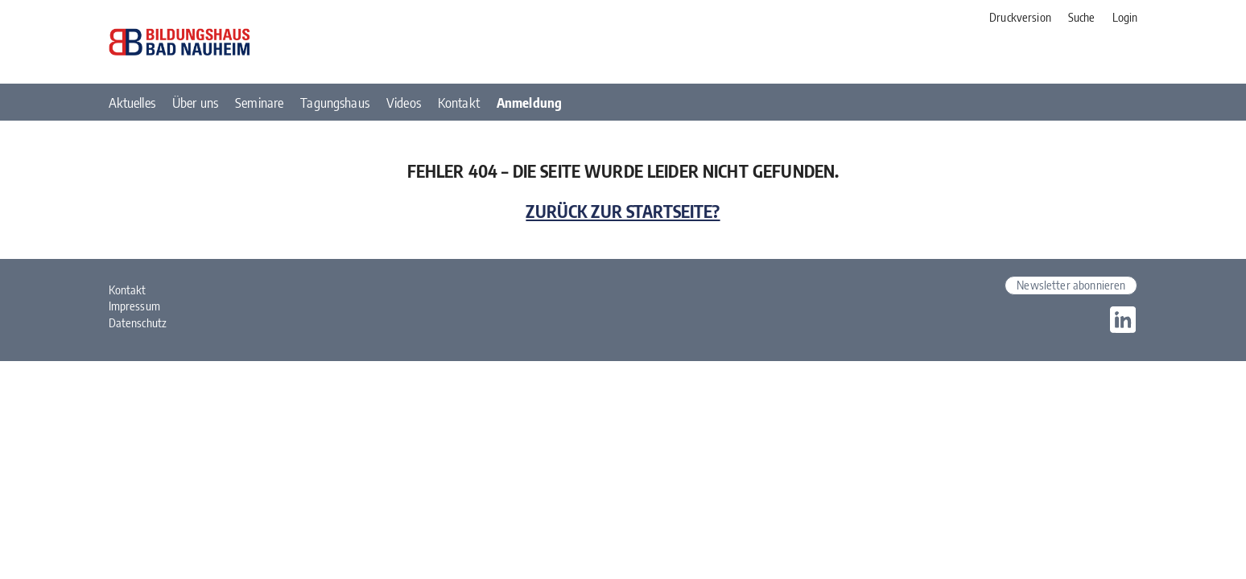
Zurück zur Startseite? (623, 211)
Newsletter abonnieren (1071, 284)
